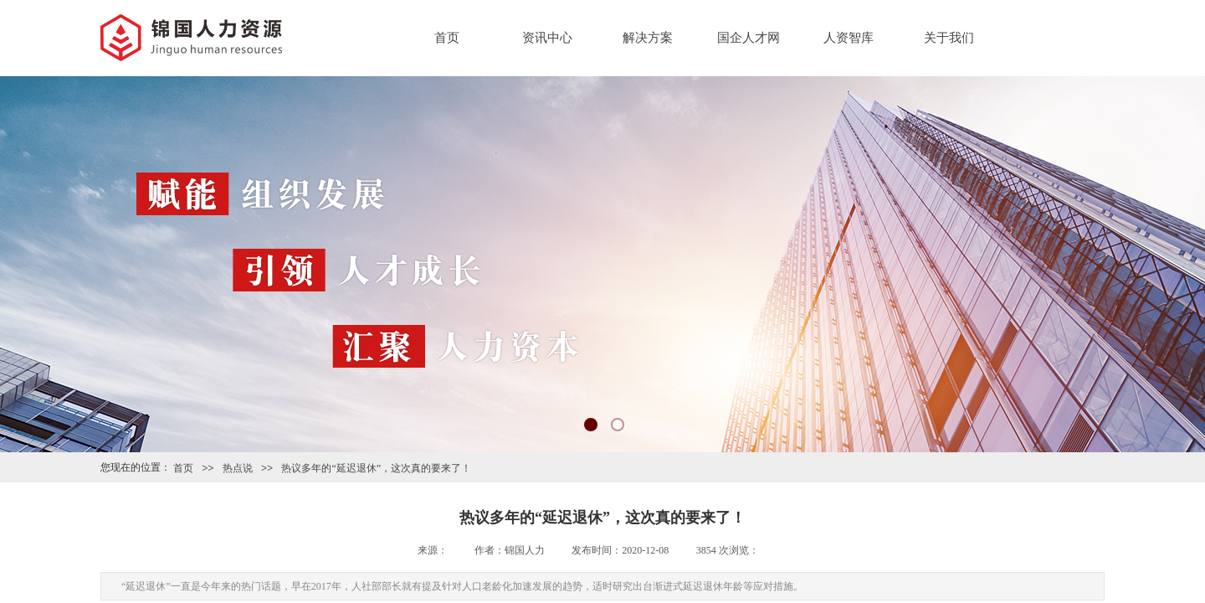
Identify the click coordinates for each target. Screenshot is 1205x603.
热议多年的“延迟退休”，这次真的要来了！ (376, 468)
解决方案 (648, 37)
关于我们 (949, 37)
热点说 (238, 468)
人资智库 (848, 37)
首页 (446, 37)
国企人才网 (748, 37)
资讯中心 (547, 37)
